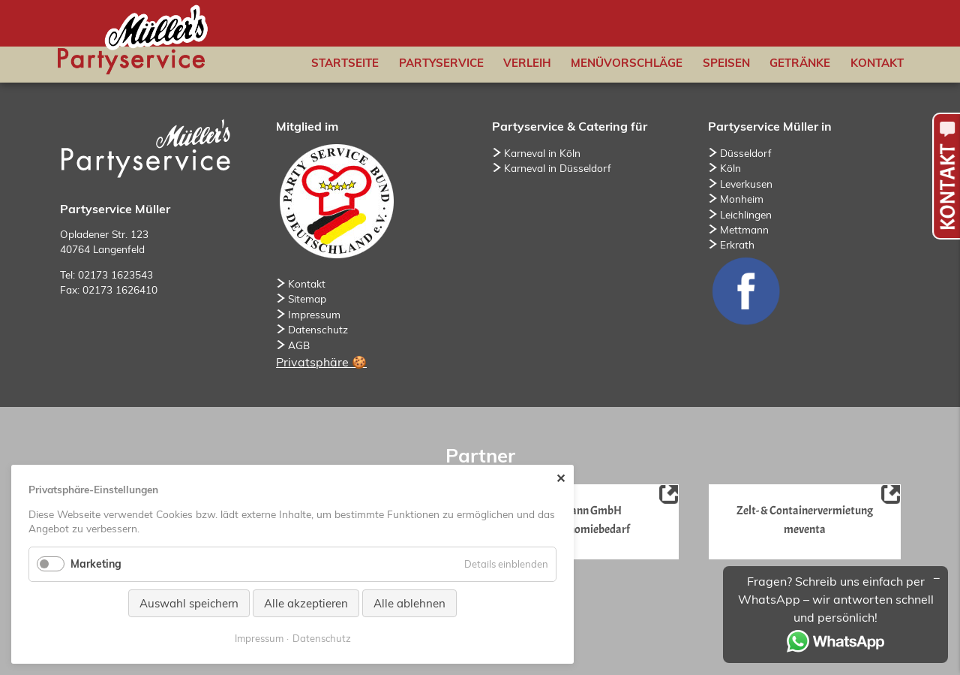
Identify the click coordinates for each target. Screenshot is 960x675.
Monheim (742, 198)
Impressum (314, 314)
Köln (730, 167)
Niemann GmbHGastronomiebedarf (588, 519)
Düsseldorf (746, 152)
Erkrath (737, 244)
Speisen (726, 63)
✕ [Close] (561, 478)
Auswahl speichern (189, 603)
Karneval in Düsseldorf (557, 167)
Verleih (527, 63)
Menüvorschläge (626, 63)
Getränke (800, 63)
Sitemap (307, 298)
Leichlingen (746, 214)
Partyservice (441, 63)
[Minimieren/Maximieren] (936, 577)
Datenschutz (318, 329)
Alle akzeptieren (306, 603)
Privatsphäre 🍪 (321, 361)
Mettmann (744, 229)
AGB (299, 345)
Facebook (745, 290)
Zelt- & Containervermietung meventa (804, 519)
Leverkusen (746, 183)
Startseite (345, 63)
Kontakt (877, 63)
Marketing (96, 564)
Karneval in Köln (542, 152)
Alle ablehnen (410, 603)
